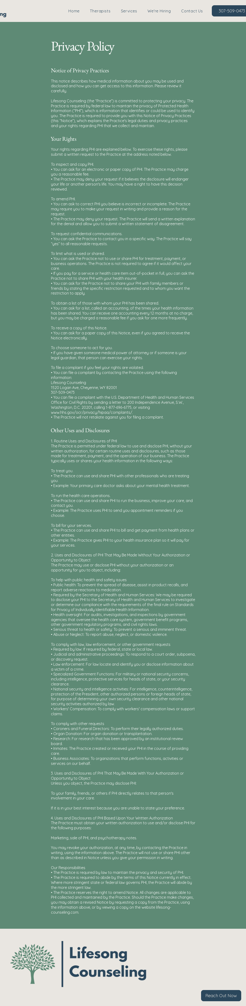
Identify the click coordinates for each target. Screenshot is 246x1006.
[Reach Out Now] (221, 995)
